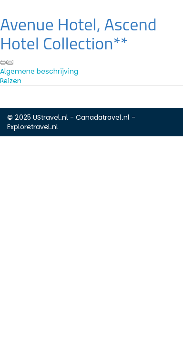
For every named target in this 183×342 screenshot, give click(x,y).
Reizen (10, 81)
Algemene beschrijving (39, 71)
